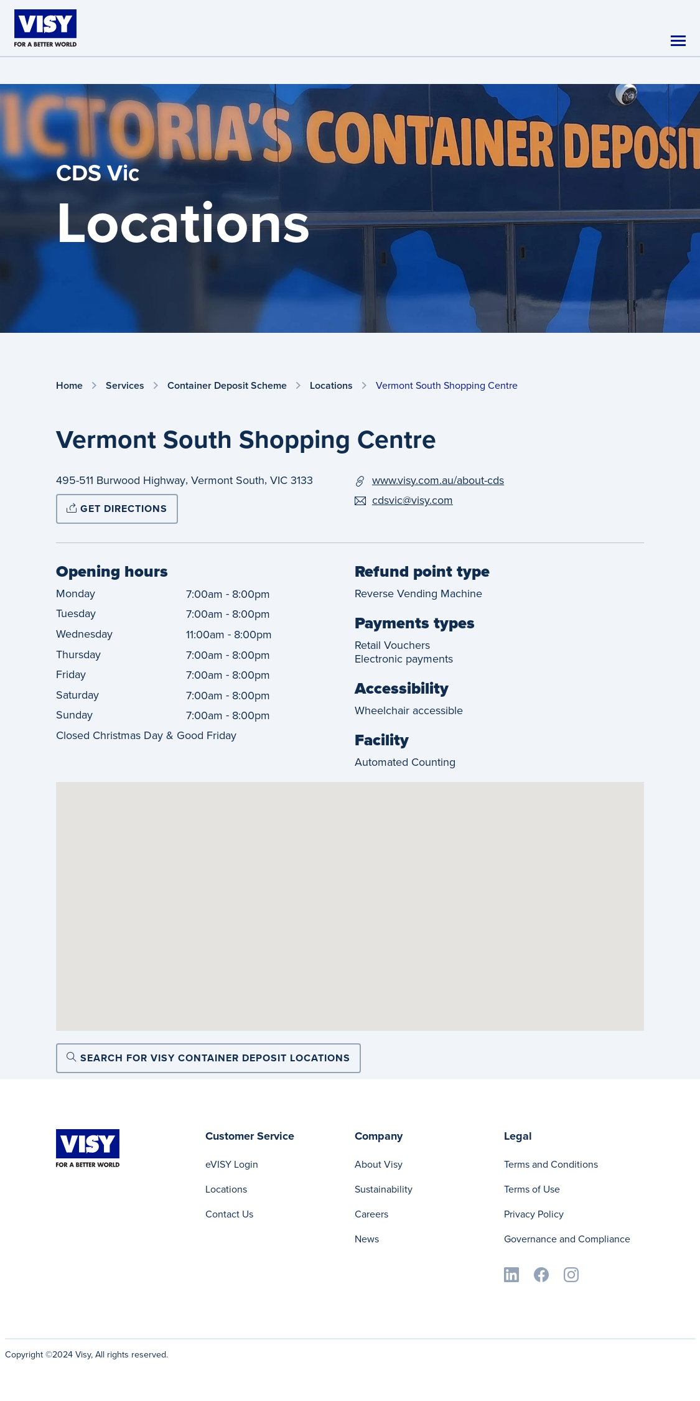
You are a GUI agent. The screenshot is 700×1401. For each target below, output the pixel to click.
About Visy (379, 1164)
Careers (371, 1214)
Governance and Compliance (567, 1239)
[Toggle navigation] (678, 41)
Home (69, 386)
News (367, 1239)
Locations (331, 386)
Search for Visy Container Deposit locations (208, 1058)
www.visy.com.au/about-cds (438, 480)
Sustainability (384, 1189)
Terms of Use (532, 1189)
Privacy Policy (534, 1214)
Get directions (117, 508)
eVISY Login (231, 1164)
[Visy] (45, 27)
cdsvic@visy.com (412, 500)
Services (125, 386)
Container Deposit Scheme (227, 386)
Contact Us (229, 1214)
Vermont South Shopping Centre (447, 385)
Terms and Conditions (551, 1164)
